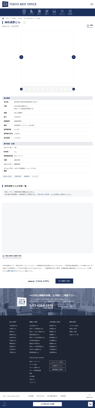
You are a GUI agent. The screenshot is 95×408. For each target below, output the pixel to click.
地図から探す (73, 331)
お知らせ (32, 379)
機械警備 (26, 176)
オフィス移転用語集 (35, 370)
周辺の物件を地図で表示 (13, 256)
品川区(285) (13, 337)
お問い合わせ (40, 396)
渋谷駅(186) (52, 328)
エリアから (31, 12)
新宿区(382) (13, 334)
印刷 (91, 25)
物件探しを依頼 (63, 306)
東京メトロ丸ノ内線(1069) (36, 331)
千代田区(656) (13, 325)
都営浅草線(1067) (34, 334)
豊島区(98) (13, 343)
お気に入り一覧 (73, 334)
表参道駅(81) (53, 346)
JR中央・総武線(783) (35, 349)
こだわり (54, 12)
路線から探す (73, 328)
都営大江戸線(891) (34, 343)
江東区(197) (13, 352)
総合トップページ (34, 361)
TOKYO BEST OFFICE (13, 396)
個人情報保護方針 (52, 396)
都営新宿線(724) (34, 352)
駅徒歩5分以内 (7, 176)
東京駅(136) (52, 325)
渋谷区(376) (13, 340)
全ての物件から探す (64, 281)
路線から (39, 12)
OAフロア (35, 176)
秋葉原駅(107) (53, 337)
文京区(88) (13, 349)
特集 (30, 373)
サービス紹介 (33, 364)
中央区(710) (13, 328)
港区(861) (12, 331)
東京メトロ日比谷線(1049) (36, 337)
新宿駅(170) (52, 331)
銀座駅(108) (52, 343)
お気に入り (62, 12)
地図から (47, 12)
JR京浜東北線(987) (34, 340)
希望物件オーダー (57, 365)
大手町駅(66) (53, 349)
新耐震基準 (18, 176)
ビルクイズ (32, 382)
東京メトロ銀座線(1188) (36, 328)
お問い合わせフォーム (14, 271)
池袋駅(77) (52, 334)
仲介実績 (32, 376)
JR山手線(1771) (33, 325)
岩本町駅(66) (53, 352)
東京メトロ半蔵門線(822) (36, 346)
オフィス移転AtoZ (34, 367)
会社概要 (31, 396)
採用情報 (63, 396)
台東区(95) (13, 346)
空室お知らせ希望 (43, 194)
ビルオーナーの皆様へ (57, 362)
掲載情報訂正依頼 (57, 369)
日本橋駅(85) (53, 340)
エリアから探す (73, 325)
